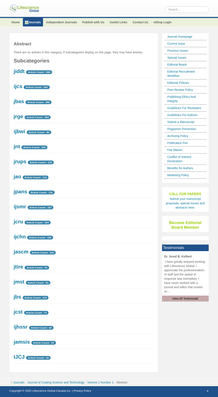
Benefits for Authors (180, 168)
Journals (19, 382)
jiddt (19, 71)
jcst (18, 312)
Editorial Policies (178, 82)
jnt (17, 146)
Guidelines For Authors (182, 115)
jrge (18, 116)
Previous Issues (177, 50)
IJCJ (19, 357)
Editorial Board (177, 64)
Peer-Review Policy (180, 89)
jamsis (22, 342)
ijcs (18, 86)
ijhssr (21, 327)
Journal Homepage (179, 36)
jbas (19, 101)
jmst (19, 282)
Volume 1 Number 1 (100, 382)
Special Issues (176, 57)
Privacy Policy (82, 390)
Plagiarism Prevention (181, 129)
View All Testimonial (185, 298)
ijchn (20, 236)
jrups (20, 161)
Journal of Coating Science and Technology (55, 382)
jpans (20, 191)
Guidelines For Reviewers (184, 108)
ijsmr (20, 206)
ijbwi (19, 131)
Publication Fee (177, 143)
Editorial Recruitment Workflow (181, 73)
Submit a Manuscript (180, 122)
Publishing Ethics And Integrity (181, 99)
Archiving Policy (177, 136)
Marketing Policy (178, 175)
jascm (21, 252)
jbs (17, 297)
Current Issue (176, 43)
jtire (18, 267)
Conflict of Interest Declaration (179, 159)
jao (17, 176)
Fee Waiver (174, 150)
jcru (18, 221)
